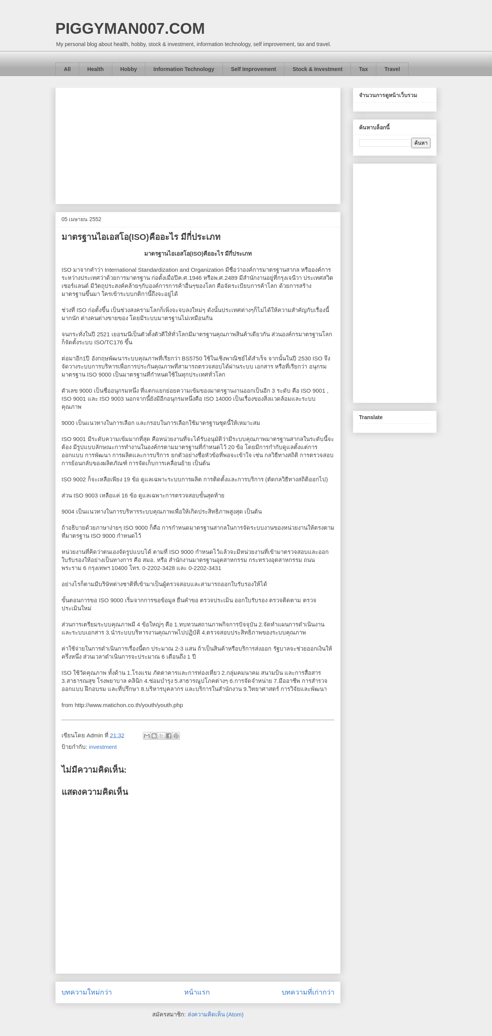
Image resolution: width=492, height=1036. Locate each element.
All (67, 69)
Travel (392, 69)
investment (103, 747)
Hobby (128, 69)
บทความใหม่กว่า (87, 992)
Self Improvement (253, 69)
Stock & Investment (317, 69)
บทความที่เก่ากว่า (308, 992)
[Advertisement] (198, 144)
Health (95, 69)
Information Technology (183, 69)
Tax (363, 69)
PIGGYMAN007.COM (130, 28)
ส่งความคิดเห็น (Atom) (216, 1014)
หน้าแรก (197, 992)
